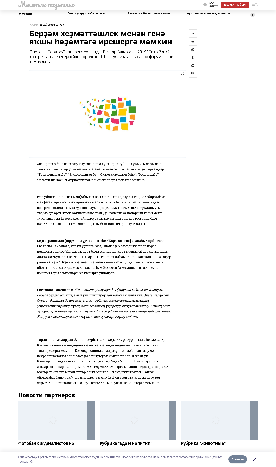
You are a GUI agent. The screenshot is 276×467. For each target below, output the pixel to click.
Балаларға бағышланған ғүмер (149, 13)
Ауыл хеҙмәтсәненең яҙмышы (208, 13)
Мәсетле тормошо (46, 4)
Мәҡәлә (25, 14)
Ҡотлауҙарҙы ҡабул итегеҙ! (87, 13)
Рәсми (33, 24)
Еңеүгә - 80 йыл (235, 4)
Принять (238, 459)
